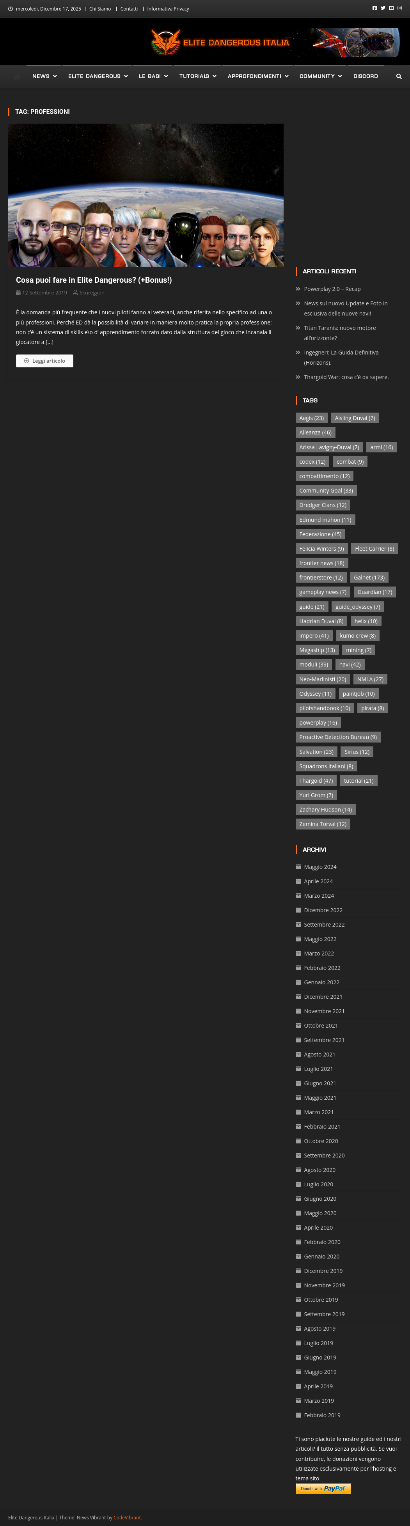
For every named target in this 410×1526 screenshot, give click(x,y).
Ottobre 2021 (321, 1025)
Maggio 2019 (320, 1371)
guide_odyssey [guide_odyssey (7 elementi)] (357, 606)
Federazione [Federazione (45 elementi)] (321, 534)
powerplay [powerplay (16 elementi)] (318, 722)
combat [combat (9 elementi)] (350, 461)
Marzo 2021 (319, 1112)
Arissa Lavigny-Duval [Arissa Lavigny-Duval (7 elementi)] (329, 447)
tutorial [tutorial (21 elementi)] (358, 780)
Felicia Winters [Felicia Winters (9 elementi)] (322, 548)
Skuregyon (92, 292)
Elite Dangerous (94, 76)
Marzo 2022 (319, 953)
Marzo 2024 (319, 895)
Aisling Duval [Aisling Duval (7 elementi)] (355, 418)
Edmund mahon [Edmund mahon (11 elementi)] (325, 519)
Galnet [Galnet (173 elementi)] (369, 577)
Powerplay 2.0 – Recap (332, 288)
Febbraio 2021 (322, 1126)
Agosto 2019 (320, 1328)
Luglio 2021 (319, 1068)
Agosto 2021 (320, 1054)
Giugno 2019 (320, 1357)
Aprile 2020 (318, 1227)
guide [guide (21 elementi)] (312, 606)
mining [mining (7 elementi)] (358, 650)
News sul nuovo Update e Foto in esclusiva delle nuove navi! (346, 308)
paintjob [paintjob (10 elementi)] (359, 693)
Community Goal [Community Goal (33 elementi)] (326, 490)
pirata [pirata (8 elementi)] (372, 708)
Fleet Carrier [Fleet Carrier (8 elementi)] (374, 548)
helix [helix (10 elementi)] (366, 621)
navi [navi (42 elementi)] (350, 664)
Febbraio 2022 (322, 967)
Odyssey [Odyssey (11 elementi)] (316, 693)
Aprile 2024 (318, 881)
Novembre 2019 (324, 1285)
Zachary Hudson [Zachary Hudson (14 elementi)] (326, 809)
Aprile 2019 (318, 1386)
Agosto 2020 (320, 1169)
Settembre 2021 (324, 1040)
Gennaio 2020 (322, 1256)
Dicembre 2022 (323, 910)
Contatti (129, 8)
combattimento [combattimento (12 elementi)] (325, 476)
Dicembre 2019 (323, 1270)
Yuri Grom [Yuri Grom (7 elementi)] (317, 795)
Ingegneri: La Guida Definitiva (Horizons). (341, 357)
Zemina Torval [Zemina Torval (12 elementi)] (323, 824)
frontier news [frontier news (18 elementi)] (322, 563)
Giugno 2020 (320, 1198)
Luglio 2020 (319, 1184)
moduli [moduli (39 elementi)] (314, 664)
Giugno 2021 (320, 1083)
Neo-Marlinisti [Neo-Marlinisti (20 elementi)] (323, 679)
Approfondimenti (254, 76)
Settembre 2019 (324, 1314)
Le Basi (150, 76)
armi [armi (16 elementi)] (381, 447)
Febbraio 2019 (322, 1415)
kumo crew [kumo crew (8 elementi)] (358, 635)
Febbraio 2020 (322, 1242)
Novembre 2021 (324, 1011)
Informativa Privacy (168, 8)
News (41, 76)
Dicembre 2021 (323, 996)
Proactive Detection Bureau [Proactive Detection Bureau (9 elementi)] (338, 737)
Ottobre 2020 (321, 1141)
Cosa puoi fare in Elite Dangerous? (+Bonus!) (94, 280)
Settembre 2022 (324, 924)
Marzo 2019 (319, 1400)
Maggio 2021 (320, 1097)
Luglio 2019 (319, 1343)
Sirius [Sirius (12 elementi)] (356, 751)
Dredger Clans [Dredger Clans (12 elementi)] (323, 505)
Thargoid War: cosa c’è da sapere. (346, 377)
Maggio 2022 (320, 939)
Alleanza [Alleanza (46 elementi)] (316, 432)
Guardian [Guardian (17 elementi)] (375, 592)
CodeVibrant (127, 1517)
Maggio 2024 (320, 866)
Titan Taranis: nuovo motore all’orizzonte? (340, 333)
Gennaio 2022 (322, 982)
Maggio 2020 (320, 1213)
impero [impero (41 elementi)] (314, 635)
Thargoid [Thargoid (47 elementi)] (316, 780)
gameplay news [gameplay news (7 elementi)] (323, 592)
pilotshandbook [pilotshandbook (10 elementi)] (325, 708)
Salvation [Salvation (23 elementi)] (317, 751)
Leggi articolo (44, 360)
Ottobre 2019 (321, 1299)
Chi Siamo (100, 8)
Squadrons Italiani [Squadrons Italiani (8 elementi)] (326, 766)
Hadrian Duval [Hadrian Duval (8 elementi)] (322, 621)
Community (317, 76)
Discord (365, 76)
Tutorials (194, 76)
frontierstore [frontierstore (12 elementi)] (321, 577)
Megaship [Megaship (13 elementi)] (317, 650)
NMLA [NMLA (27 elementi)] (370, 679)
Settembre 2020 (324, 1155)
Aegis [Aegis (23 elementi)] (312, 418)
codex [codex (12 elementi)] (313, 461)
